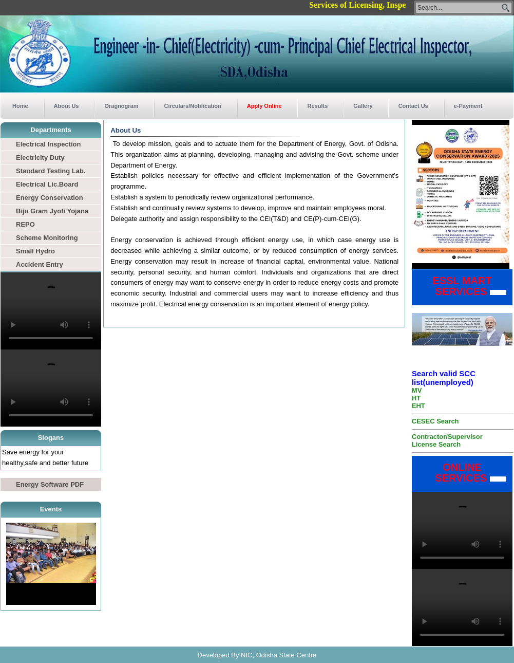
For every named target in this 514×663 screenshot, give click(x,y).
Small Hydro (35, 251)
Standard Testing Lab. (51, 171)
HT (416, 398)
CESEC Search (435, 421)
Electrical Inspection (48, 144)
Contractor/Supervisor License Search (447, 440)
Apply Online (264, 106)
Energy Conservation (49, 197)
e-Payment (468, 106)
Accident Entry (39, 264)
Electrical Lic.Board (47, 184)
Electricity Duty (40, 157)
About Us (66, 106)
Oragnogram (121, 106)
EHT (418, 406)
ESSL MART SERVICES (454, 286)
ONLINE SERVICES (454, 473)
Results (318, 106)
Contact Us (413, 106)
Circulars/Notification (192, 106)
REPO (25, 224)
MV (417, 390)
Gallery (362, 106)
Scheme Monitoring (47, 238)
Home (20, 106)
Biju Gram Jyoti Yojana (52, 211)
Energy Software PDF (50, 484)
